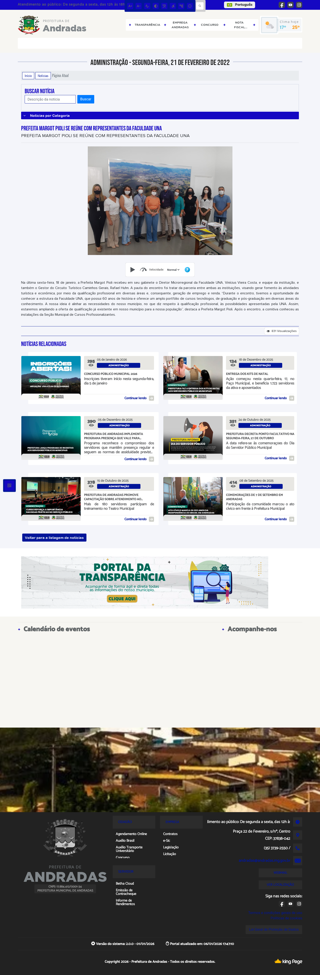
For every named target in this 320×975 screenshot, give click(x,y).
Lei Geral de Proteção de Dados (274, 929)
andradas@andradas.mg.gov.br (264, 860)
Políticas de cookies (286, 918)
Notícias (43, 75)
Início (28, 75)
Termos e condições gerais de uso (275, 913)
